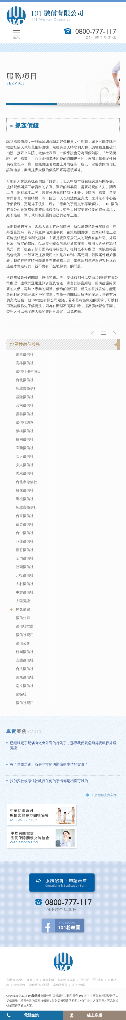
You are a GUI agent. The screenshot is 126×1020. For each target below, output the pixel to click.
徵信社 (88, 995)
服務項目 (32, 980)
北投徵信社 (25, 575)
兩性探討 (85, 980)
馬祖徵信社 (25, 499)
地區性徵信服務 (25, 344)
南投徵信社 (25, 686)
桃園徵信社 (25, 439)
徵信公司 (23, 618)
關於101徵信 (15, 980)
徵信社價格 (79, 984)
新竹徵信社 (25, 550)
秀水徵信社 (25, 473)
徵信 (89, 1000)
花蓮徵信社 (25, 541)
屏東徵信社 (25, 354)
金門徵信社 (25, 558)
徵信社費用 (25, 635)
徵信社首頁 (60, 984)
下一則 (114, 334)
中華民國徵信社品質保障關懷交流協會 (42, 838)
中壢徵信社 (25, 592)
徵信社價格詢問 (39, 984)
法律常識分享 (66, 980)
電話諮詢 (31, 1015)
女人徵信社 (25, 456)
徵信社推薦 (25, 626)
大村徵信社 (25, 584)
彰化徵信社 (25, 490)
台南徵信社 (25, 405)
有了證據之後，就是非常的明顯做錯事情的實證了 (49, 764)
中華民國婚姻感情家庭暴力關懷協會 (42, 815)
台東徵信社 (25, 516)
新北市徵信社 (26, 388)
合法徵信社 (25, 669)
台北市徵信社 (26, 482)
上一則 (93, 334)
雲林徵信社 (25, 414)
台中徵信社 (25, 533)
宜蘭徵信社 (25, 448)
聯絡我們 (19, 984)
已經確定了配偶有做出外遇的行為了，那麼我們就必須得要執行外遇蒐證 (63, 745)
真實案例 (48, 980)
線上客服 (94, 1015)
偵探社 (21, 694)
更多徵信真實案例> (105, 795)
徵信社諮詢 (25, 422)
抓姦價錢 (23, 609)
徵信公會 (23, 643)
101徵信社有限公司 (44, 15)
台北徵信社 (25, 380)
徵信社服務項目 (28, 371)
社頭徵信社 (25, 567)
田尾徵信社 (25, 677)
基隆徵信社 (25, 397)
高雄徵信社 (25, 363)
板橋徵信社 (25, 431)
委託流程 (98, 980)
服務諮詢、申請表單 (63, 883)
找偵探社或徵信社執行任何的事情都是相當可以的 (49, 781)
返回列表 (103, 334)
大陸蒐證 (23, 601)
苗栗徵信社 (25, 524)
